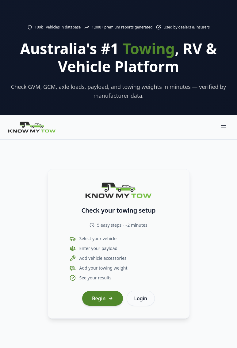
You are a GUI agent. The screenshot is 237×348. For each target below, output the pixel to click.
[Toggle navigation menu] (223, 127)
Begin (102, 298)
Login (140, 298)
